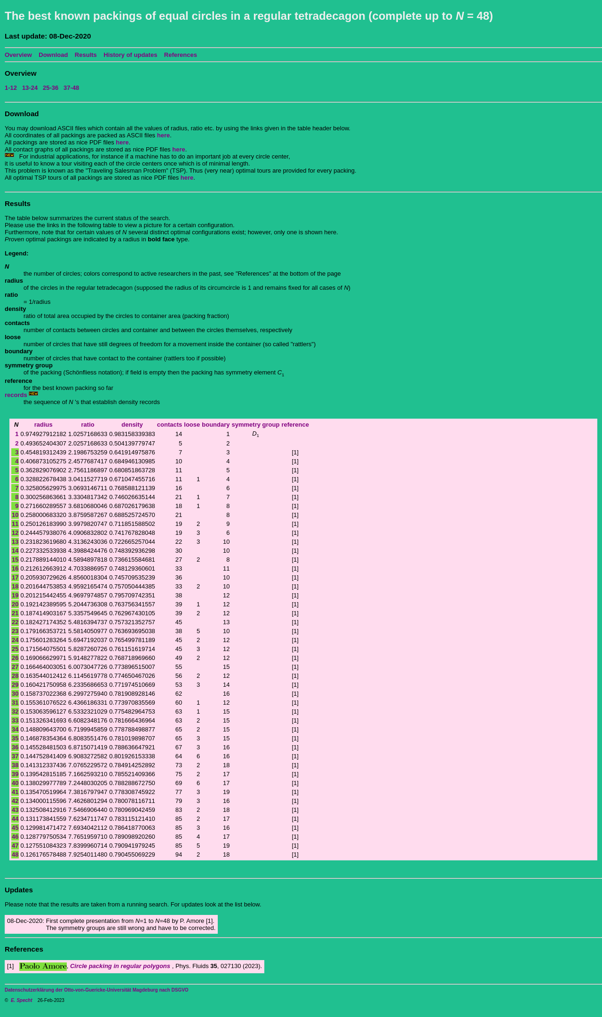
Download (53, 54)
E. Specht (21, 1000)
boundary (216, 424)
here (163, 135)
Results (86, 54)
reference (295, 424)
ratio (88, 424)
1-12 (11, 87)
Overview (18, 54)
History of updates (130, 54)
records (17, 394)
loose (192, 424)
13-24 (30, 87)
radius (43, 424)
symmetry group (256, 424)
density (132, 424)
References (180, 54)
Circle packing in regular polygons (121, 965)
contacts (169, 424)
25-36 (50, 87)
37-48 (71, 87)
